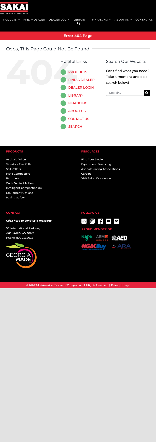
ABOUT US (77, 111)
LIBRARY (75, 95)
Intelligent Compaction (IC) (24, 187)
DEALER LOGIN (81, 87)
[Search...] (125, 93)
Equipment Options (19, 192)
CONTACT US (78, 119)
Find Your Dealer (92, 159)
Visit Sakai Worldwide (96, 178)
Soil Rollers (13, 169)
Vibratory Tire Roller (19, 164)
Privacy (115, 285)
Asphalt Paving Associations (100, 169)
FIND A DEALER (81, 80)
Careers (86, 173)
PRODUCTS (77, 72)
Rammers (12, 178)
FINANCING (77, 103)
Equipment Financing (96, 164)
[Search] (147, 93)
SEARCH (75, 126)
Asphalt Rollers (16, 159)
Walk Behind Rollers (20, 183)
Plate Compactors (18, 173)
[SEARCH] (78, 24)
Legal (127, 285)
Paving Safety (15, 197)
